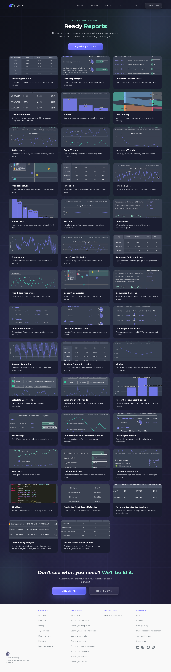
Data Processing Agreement (148, 631)
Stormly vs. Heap (78, 641)
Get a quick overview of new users (26, 475)
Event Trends (71, 150)
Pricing (108, 5)
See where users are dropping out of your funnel (84, 118)
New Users (17, 471)
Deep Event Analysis (22, 328)
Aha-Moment (122, 221)
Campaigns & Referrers (128, 328)
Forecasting (18, 257)
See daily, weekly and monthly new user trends (135, 154)
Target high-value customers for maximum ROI (136, 82)
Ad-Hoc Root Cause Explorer (78, 543)
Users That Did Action (75, 257)
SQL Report (17, 507)
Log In (134, 5)
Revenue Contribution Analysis (132, 507)
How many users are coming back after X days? (136, 189)
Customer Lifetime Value (129, 79)
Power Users (18, 221)
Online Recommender (127, 471)
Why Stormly (77, 615)
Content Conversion (74, 293)
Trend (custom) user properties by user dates (31, 296)
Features (42, 615)
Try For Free (153, 6)
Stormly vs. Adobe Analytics (83, 646)
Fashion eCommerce (113, 615)
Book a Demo (44, 636)
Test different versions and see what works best (32, 439)
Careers (139, 620)
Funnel (67, 114)
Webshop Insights (73, 79)
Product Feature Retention (77, 364)
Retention (69, 186)
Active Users (18, 150)
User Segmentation (126, 436)
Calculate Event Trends (76, 400)
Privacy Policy (142, 626)
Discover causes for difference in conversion (82, 510)
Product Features (20, 186)
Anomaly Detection (22, 364)
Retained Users (123, 186)
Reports (94, 5)
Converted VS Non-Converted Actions (83, 436)
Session (68, 221)
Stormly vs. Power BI (80, 651)
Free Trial (42, 620)
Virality (119, 364)
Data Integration (45, 646)
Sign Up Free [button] (69, 590)
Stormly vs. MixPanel (80, 620)
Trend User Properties (23, 293)
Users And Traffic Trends (77, 328)
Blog (121, 5)
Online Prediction (73, 471)
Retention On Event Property (131, 257)
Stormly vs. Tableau (79, 657)
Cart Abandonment (21, 114)
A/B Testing (18, 436)
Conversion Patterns (126, 293)
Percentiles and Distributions (131, 400)
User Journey (122, 114)
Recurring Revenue (21, 79)
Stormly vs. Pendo (79, 636)
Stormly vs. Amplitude (80, 626)
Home (80, 5)
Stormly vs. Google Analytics (83, 631)
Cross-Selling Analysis (23, 543)
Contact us (141, 641)
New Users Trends (125, 150)
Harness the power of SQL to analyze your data (32, 510)
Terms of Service (143, 636)
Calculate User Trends (23, 400)
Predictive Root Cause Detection (81, 507)
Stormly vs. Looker (79, 662)
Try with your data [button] (85, 46)
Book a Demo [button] (104, 590)
